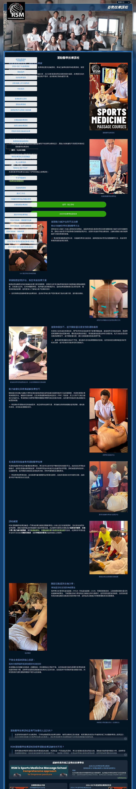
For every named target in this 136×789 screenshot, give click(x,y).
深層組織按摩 (48, 160)
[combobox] (124, 2)
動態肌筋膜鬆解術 (50, 162)
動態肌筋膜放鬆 (80, 428)
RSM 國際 (67, 759)
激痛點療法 (47, 157)
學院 (72, 759)
